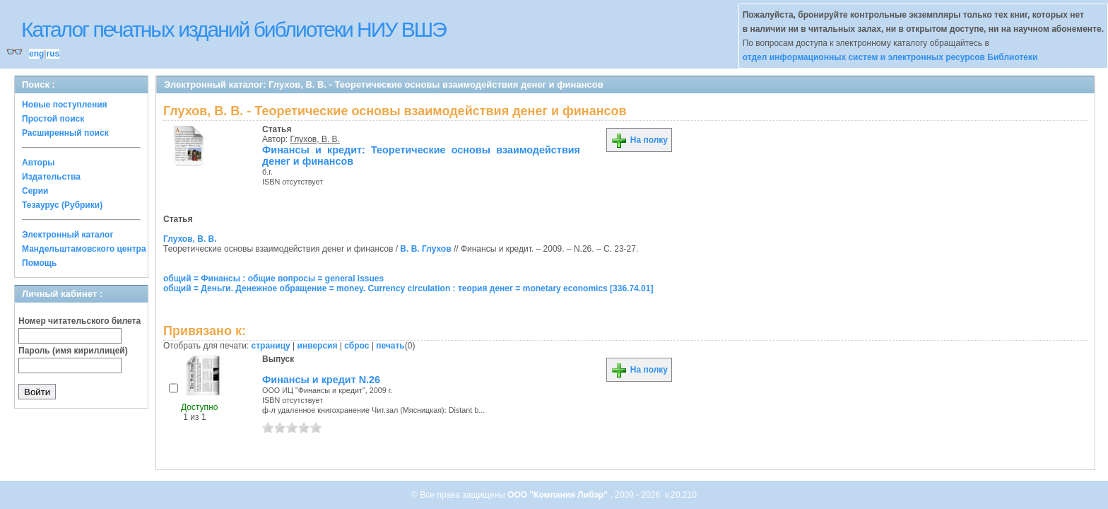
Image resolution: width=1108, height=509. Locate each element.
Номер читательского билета (79, 321)
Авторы (38, 163)
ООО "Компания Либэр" (558, 495)
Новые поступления (64, 105)
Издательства (51, 177)
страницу (271, 346)
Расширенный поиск (65, 133)
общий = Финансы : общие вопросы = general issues (273, 278)
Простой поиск (53, 119)
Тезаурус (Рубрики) (62, 205)
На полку (639, 140)
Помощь (39, 263)
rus (52, 54)
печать (390, 346)
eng (36, 54)
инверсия (317, 346)
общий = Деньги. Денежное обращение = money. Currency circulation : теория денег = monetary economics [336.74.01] (408, 288)
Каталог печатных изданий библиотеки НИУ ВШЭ (233, 29)
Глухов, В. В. (315, 139)
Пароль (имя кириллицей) (73, 351)
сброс (356, 346)
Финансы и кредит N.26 (321, 379)
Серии (35, 191)
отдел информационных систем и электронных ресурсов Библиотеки (890, 57)
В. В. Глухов (425, 249)
